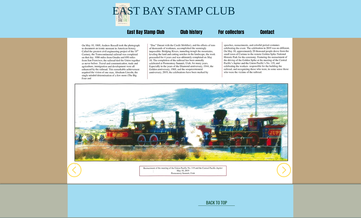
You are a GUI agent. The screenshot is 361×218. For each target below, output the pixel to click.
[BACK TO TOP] (216, 202)
